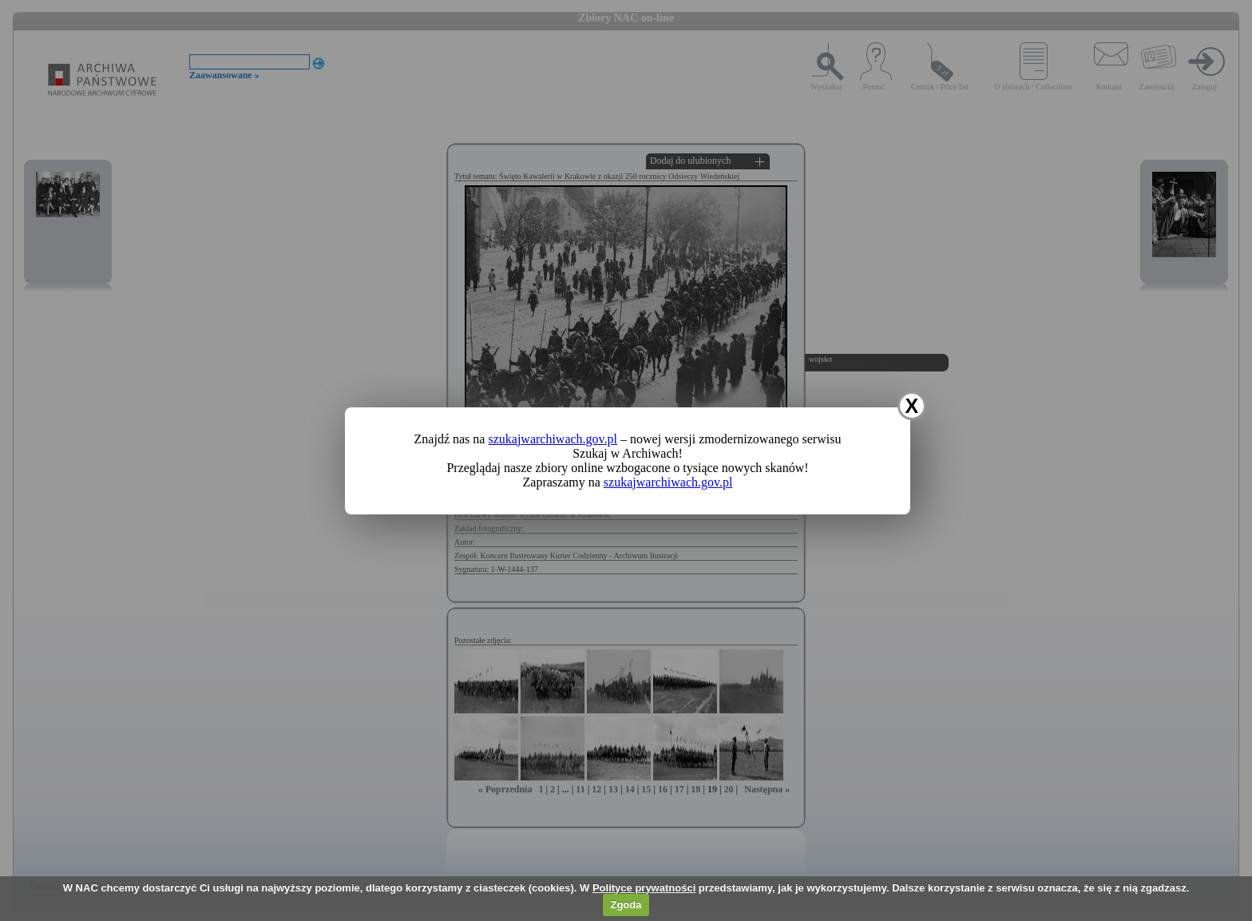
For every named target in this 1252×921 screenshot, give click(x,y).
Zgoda (625, 905)
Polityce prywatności (643, 888)
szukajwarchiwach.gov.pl (552, 439)
